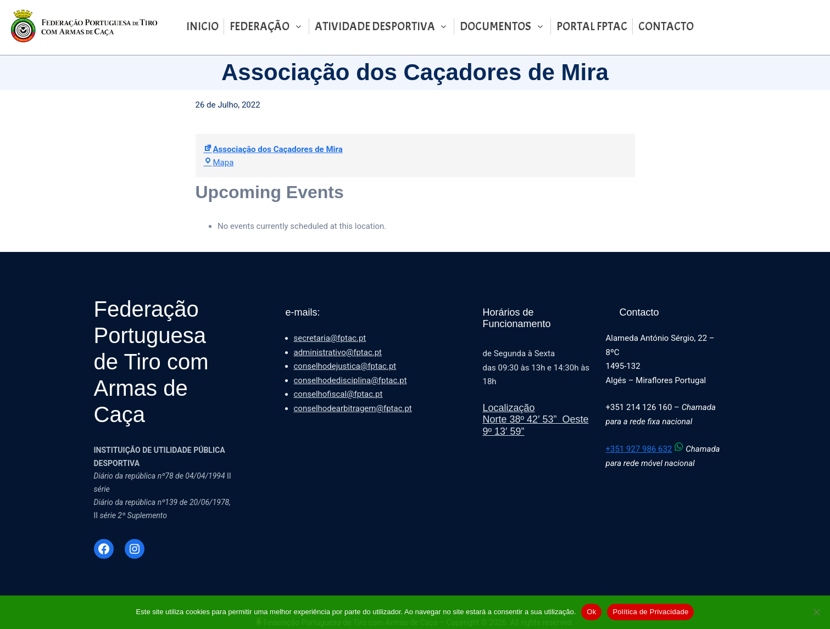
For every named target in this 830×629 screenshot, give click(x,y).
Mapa (219, 162)
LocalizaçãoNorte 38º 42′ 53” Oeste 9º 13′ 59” (536, 419)
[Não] (816, 611)
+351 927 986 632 (646, 449)
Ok (591, 612)
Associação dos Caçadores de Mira (273, 149)
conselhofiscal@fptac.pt (338, 394)
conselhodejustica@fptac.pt (345, 366)
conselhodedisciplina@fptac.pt (350, 380)
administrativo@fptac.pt (338, 352)
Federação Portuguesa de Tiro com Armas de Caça (151, 361)
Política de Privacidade (650, 612)
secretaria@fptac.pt (330, 338)
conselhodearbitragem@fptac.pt (353, 408)
